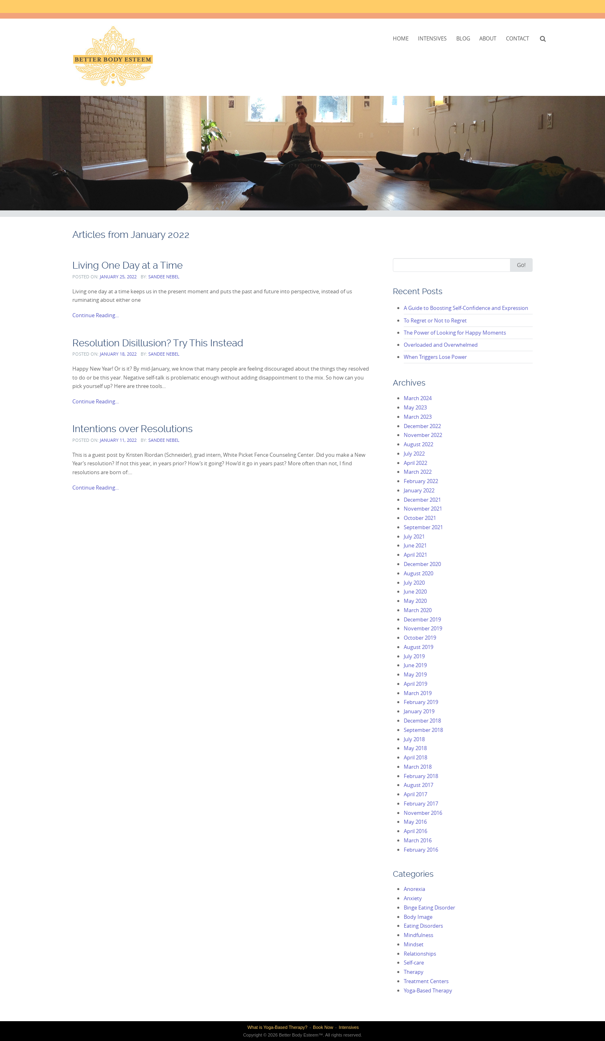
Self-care (414, 962)
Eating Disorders (423, 925)
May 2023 (415, 407)
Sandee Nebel (163, 277)
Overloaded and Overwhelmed (441, 344)
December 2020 (422, 564)
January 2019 (419, 711)
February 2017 (421, 803)
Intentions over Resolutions (132, 429)
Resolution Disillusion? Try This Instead (157, 343)
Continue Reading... (95, 315)
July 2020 (414, 582)
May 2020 (415, 600)
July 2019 (414, 656)
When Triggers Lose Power (435, 356)
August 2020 (418, 573)
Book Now (323, 1027)
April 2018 (415, 757)
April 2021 (415, 554)
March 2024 (418, 398)
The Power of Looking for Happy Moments (455, 332)
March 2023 (418, 416)
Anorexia (414, 889)
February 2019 (421, 702)
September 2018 (423, 730)
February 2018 (421, 776)
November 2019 (423, 628)
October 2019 (420, 637)
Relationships (420, 953)
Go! (521, 265)
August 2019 (418, 647)
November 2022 (423, 435)
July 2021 (414, 536)
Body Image (418, 916)
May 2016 (415, 821)
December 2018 (422, 720)
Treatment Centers (426, 981)
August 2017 (418, 785)
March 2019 (418, 693)
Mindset (414, 944)
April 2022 (415, 462)
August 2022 (418, 444)
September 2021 (423, 527)
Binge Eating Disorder (429, 907)
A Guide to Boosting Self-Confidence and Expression (466, 308)
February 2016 (421, 849)
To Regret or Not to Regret (435, 320)
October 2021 (420, 518)
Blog (463, 38)
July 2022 (414, 453)
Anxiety (413, 898)
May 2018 (415, 748)
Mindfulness (418, 935)
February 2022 (421, 481)
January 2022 (419, 490)
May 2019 (415, 674)
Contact (517, 38)
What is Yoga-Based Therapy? (277, 1027)
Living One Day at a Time (127, 265)
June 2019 (415, 665)
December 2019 (422, 619)
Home (401, 38)
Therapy (414, 971)
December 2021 (422, 499)
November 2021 (423, 508)
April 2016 (415, 831)
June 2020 (415, 591)
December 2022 (422, 426)
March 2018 (418, 766)
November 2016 (423, 812)
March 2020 (418, 610)
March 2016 (418, 840)
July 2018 (414, 739)
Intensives (432, 38)
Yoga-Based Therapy (428, 990)
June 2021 (415, 545)
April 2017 (415, 794)
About (487, 38)
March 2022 (418, 471)
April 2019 (415, 683)
